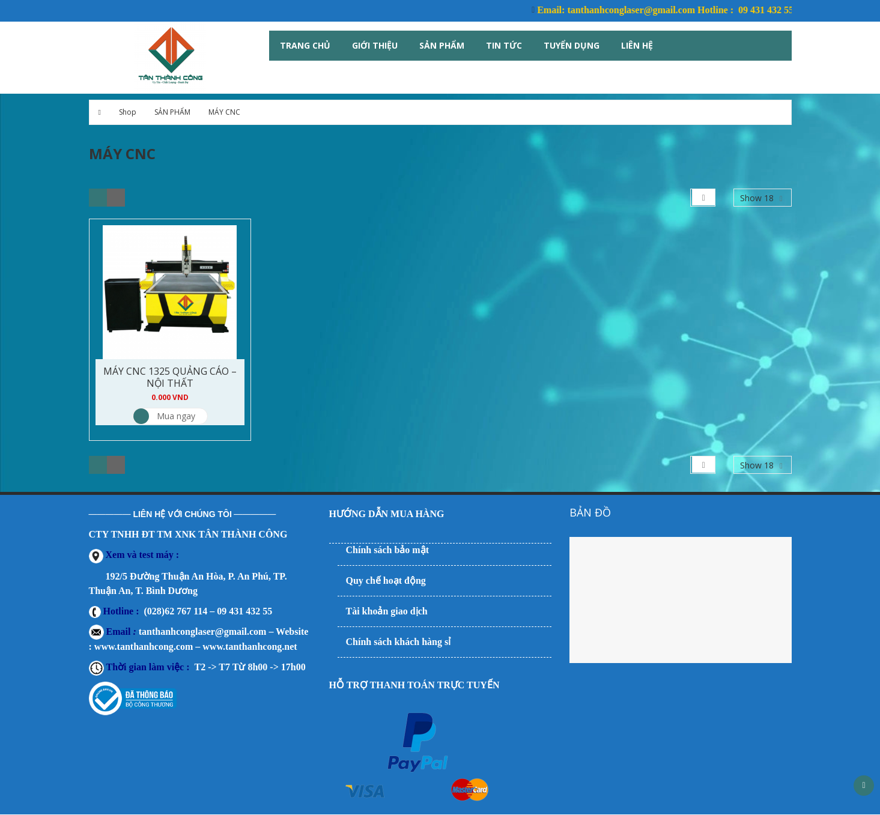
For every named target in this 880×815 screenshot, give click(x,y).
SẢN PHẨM (172, 112)
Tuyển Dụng (571, 45)
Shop (127, 112)
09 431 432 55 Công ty (790, 10)
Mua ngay (164, 416)
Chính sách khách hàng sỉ (398, 642)
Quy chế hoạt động (386, 580)
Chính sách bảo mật (387, 550)
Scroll (864, 785)
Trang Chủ (305, 45)
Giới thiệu (375, 45)
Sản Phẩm (441, 45)
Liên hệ (637, 45)
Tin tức (504, 45)
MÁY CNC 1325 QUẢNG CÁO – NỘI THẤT (170, 377)
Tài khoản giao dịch (387, 611)
